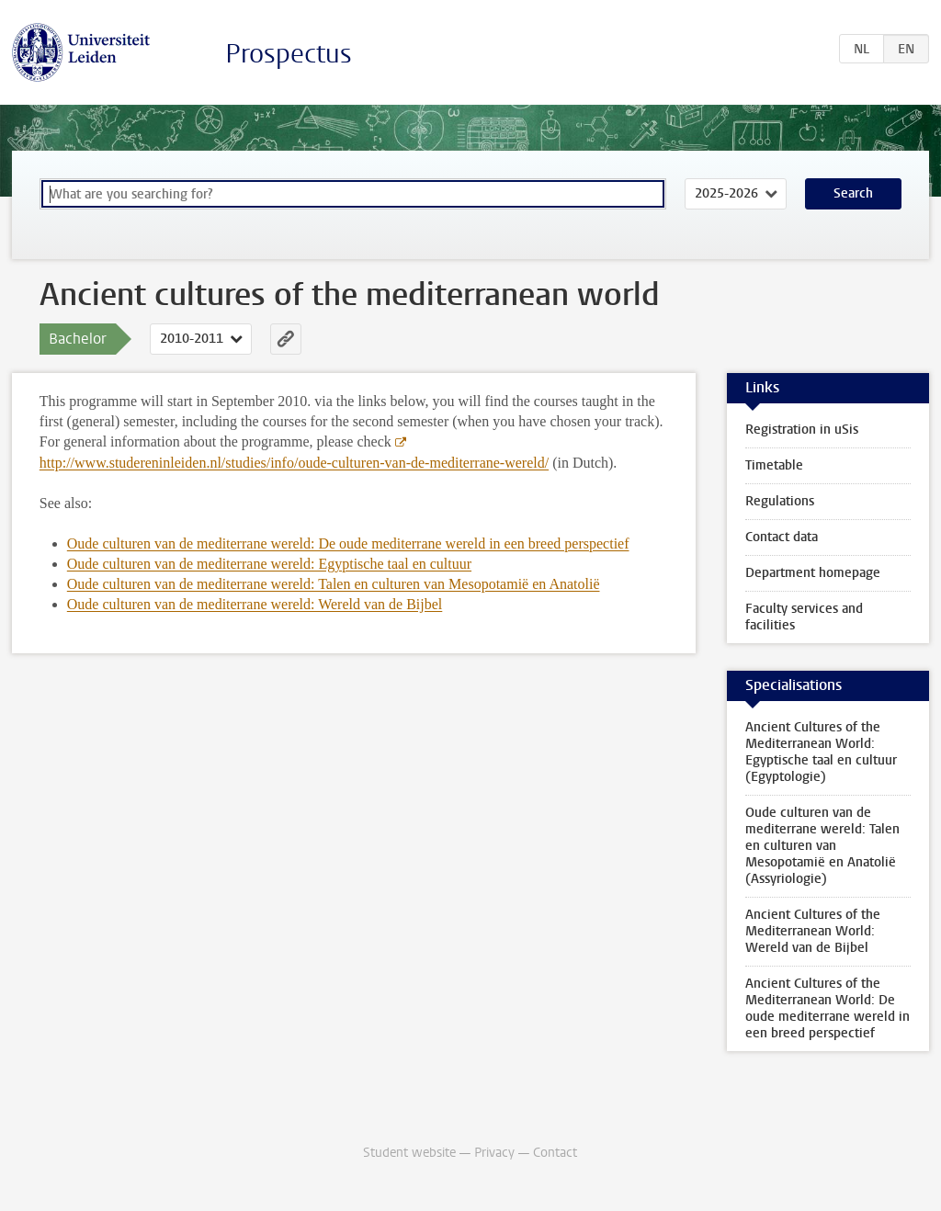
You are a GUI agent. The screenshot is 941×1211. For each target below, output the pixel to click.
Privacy (494, 1152)
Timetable (774, 465)
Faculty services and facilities (804, 617)
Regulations (779, 501)
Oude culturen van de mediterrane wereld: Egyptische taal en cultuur (269, 564)
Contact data (781, 537)
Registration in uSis (801, 429)
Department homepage (812, 573)
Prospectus (288, 54)
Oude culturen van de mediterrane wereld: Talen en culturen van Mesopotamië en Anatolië (333, 584)
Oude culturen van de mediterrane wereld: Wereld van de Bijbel (254, 604)
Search (853, 193)
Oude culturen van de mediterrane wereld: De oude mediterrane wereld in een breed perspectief (348, 543)
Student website (409, 1152)
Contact (555, 1152)
